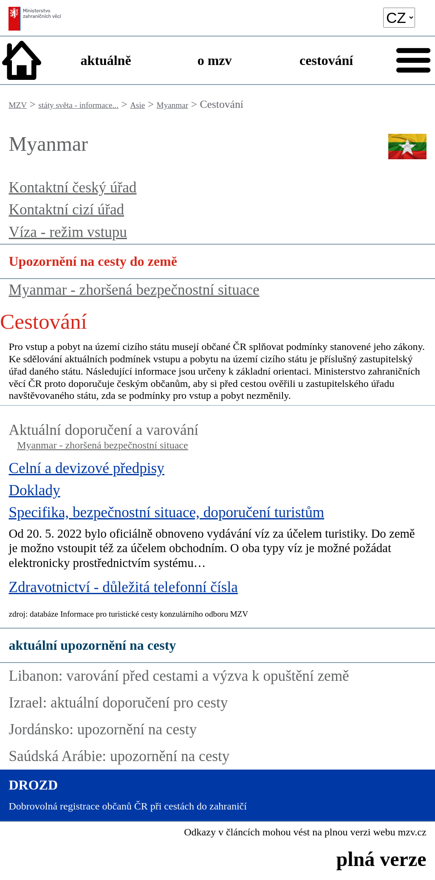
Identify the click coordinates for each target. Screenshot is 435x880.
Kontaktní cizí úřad (66, 209)
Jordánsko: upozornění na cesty (102, 729)
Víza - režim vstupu (67, 232)
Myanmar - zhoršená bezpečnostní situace (133, 290)
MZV (17, 105)
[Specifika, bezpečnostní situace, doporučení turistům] (217, 541)
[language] (399, 18)
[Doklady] (217, 493)
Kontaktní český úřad (72, 187)
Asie (137, 105)
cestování (326, 60)
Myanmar (173, 105)
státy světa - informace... (78, 105)
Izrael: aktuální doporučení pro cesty (118, 702)
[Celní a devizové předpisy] (217, 471)
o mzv (215, 60)
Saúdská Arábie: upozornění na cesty (118, 756)
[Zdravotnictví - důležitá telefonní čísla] (217, 589)
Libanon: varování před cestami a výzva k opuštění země (178, 676)
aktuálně (105, 60)
